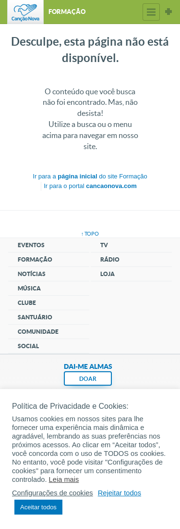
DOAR (87, 379)
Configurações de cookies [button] (52, 493)
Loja (107, 274)
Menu (151, 12)
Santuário (35, 317)
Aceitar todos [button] (38, 507)
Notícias (32, 274)
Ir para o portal (90, 185)
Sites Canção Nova (168, 12)
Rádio (110, 259)
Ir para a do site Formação (90, 176)
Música (29, 288)
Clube (27, 303)
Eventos (31, 245)
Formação (35, 259)
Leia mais (64, 479)
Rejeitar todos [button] (119, 493)
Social (28, 346)
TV (104, 245)
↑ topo (90, 234)
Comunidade (38, 331)
